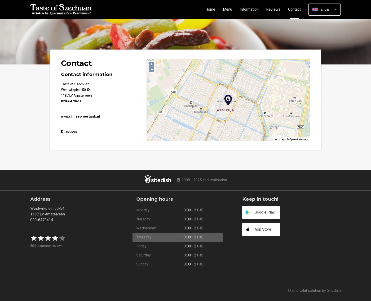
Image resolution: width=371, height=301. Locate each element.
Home (210, 9)
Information (249, 9)
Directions (69, 131)
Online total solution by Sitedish (314, 290)
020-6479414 (71, 101)
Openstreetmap (298, 139)
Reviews (273, 9)
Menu (227, 9)
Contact (296, 9)
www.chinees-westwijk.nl (80, 116)
